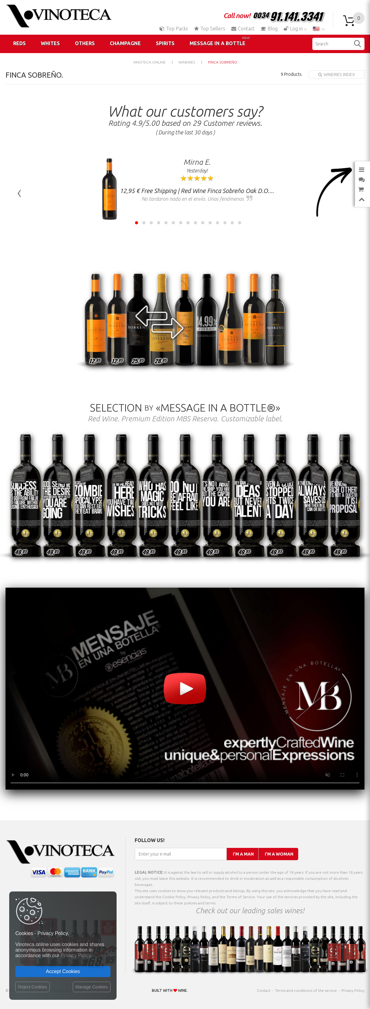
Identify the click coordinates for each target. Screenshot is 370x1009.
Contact (243, 28)
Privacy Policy (352, 990)
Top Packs (174, 28)
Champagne (125, 43)
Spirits (165, 43)
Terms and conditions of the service (306, 990)
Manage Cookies (91, 986)
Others (85, 43)
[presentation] (19, 192)
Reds (19, 43)
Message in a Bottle (220, 41)
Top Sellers (209, 28)
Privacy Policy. (76, 955)
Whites (50, 43)
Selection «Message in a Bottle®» (185, 407)
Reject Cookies (32, 986)
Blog (269, 28)
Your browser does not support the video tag (185, 689)
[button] (136, 223)
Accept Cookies (63, 971)
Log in (294, 28)
